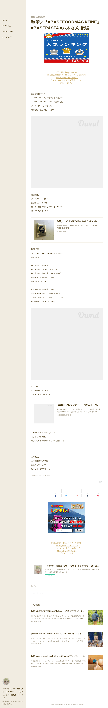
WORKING (7, 31)
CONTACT (7, 37)
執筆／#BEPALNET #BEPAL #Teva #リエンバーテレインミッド (56, 634)
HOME (5, 20)
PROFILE (6, 26)
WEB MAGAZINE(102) (43, 475)
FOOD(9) (33, 475)
